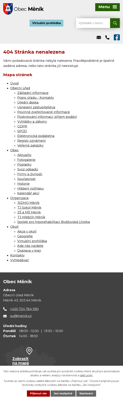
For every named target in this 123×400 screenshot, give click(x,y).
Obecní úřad (20, 88)
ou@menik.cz (21, 316)
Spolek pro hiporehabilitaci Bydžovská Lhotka (53, 222)
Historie (23, 184)
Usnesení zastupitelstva (36, 107)
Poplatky (24, 165)
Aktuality (24, 155)
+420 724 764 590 (24, 309)
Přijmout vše (38, 393)
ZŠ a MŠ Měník (29, 212)
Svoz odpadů (27, 169)
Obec (14, 150)
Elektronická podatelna (36, 136)
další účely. (86, 375)
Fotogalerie (26, 160)
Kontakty (17, 255)
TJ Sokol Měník (29, 208)
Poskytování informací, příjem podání (47, 117)
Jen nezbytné (63, 393)
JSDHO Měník (28, 203)
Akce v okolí (26, 231)
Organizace (19, 198)
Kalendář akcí (28, 193)
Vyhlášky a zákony (32, 122)
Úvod (14, 83)
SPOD (22, 131)
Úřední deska (28, 102)
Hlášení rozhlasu (30, 188)
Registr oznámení (31, 141)
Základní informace (32, 93)
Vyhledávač (19, 260)
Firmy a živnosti (29, 174)
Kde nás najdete (30, 246)
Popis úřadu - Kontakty (35, 98)
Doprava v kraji (29, 251)
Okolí (14, 227)
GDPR (22, 126)
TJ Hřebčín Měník (31, 217)
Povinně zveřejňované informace (43, 112)
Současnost (26, 179)
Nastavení (86, 393)
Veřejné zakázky (30, 145)
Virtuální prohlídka (46, 23)
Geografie (25, 236)
